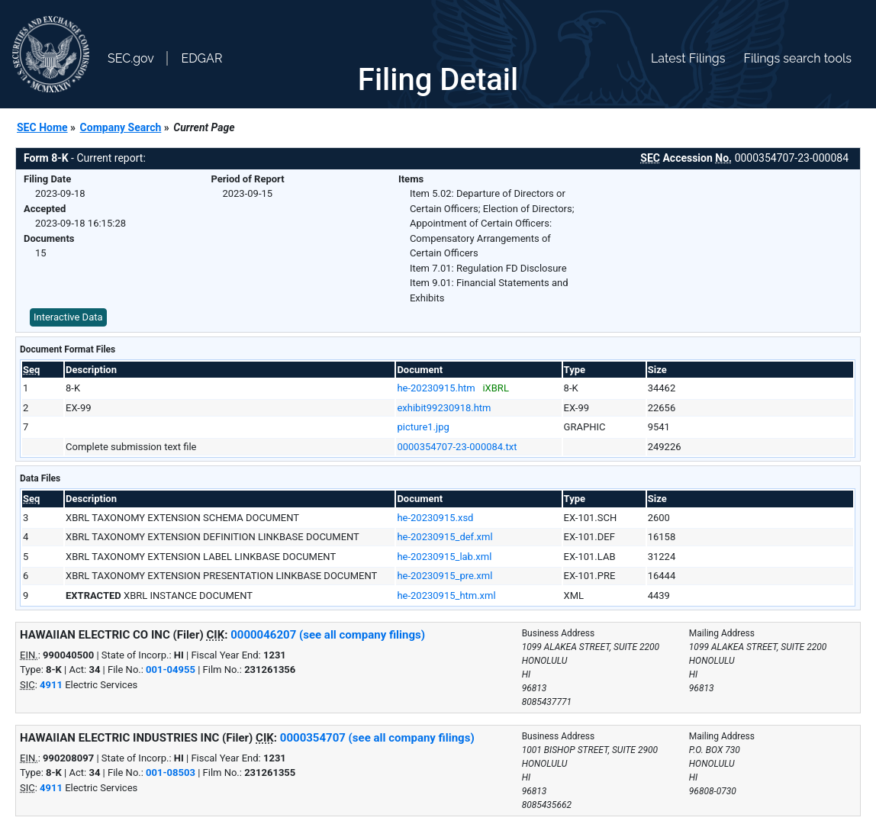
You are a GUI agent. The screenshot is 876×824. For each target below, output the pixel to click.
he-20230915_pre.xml (444, 575)
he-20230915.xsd (435, 517)
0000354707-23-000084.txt (457, 446)
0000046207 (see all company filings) (327, 635)
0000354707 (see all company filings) (377, 738)
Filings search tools (797, 58)
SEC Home (42, 127)
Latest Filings (688, 58)
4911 (51, 684)
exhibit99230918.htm (444, 408)
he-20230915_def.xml (444, 536)
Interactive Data (68, 317)
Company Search (121, 127)
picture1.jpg (423, 427)
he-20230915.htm (436, 388)
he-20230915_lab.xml (444, 556)
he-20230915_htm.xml (446, 595)
